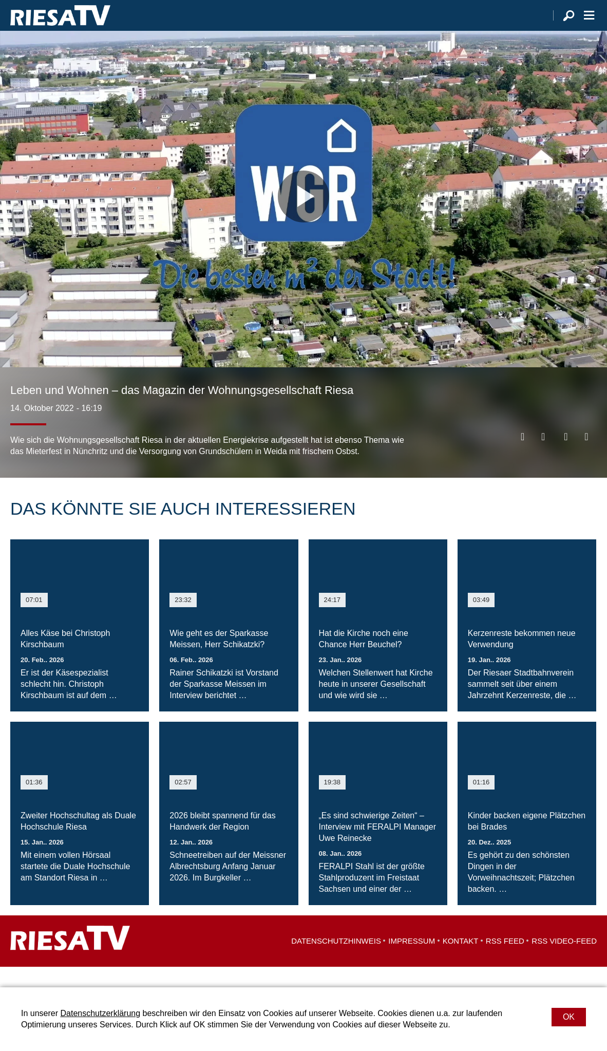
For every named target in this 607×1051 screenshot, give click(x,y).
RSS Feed (505, 961)
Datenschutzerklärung (100, 1013)
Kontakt (461, 961)
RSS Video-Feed (564, 961)
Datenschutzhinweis (336, 961)
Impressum (411, 961)
